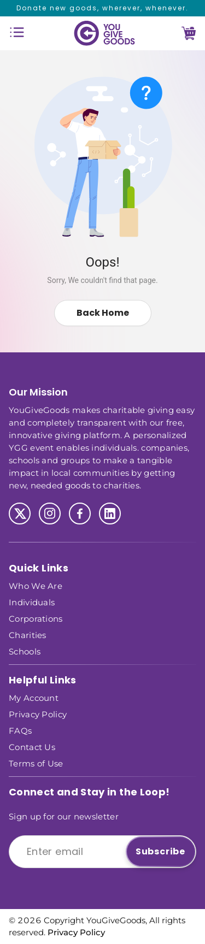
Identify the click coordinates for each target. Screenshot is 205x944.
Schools (24, 651)
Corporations (36, 618)
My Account (33, 697)
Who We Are (35, 585)
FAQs (20, 730)
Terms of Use (36, 763)
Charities (27, 634)
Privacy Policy (38, 714)
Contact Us (32, 746)
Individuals (32, 602)
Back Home (103, 312)
